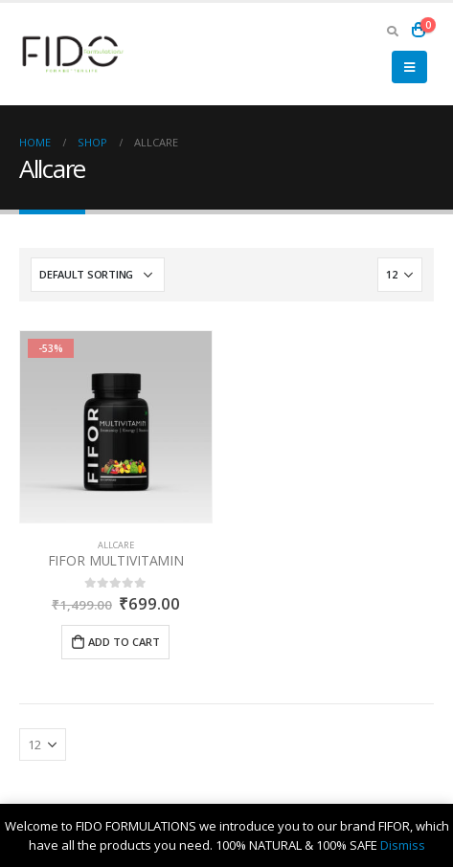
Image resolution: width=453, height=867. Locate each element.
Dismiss (402, 845)
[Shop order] (98, 274)
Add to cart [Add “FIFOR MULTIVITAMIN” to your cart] (124, 641)
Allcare (116, 545)
